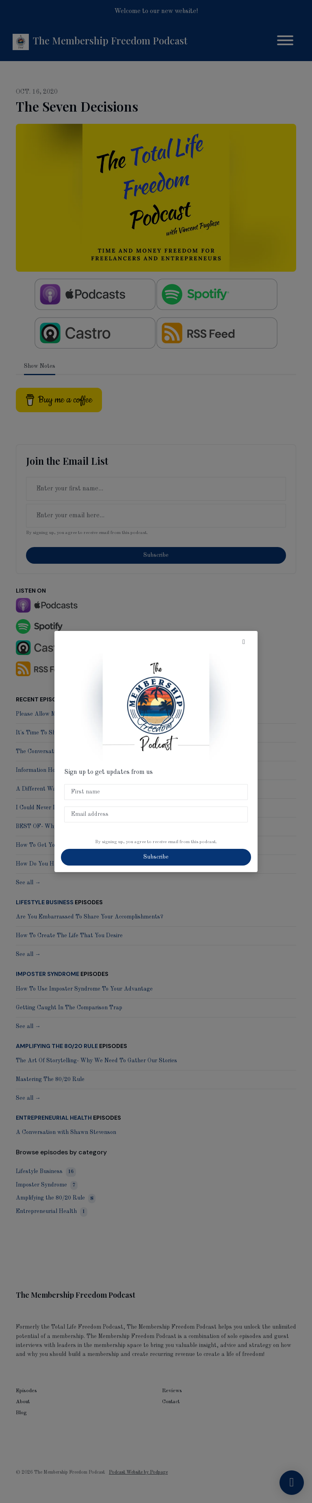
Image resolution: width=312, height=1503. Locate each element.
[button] (244, 642)
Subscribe (156, 857)
